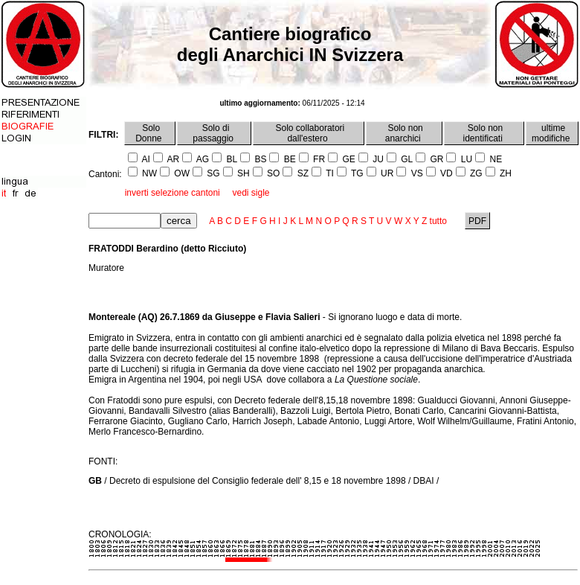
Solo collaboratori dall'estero (308, 133)
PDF (477, 221)
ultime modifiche (552, 133)
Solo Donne (149, 133)
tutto (438, 221)
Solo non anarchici (404, 133)
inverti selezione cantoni (172, 193)
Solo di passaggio (214, 133)
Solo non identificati (484, 133)
